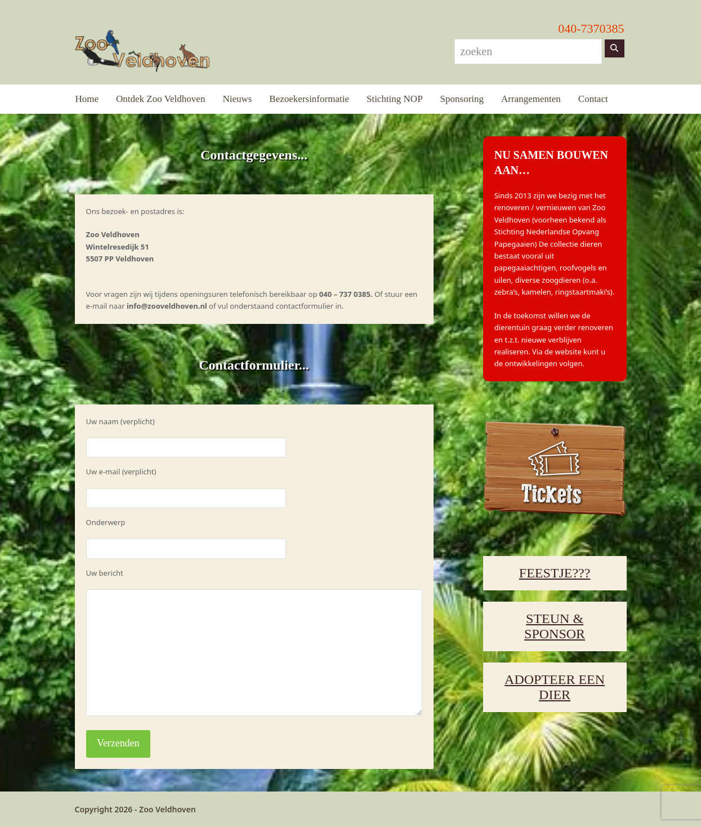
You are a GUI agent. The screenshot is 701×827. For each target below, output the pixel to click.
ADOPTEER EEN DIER (554, 687)
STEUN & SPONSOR (554, 626)
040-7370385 (591, 28)
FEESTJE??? (555, 573)
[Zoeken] (614, 48)
